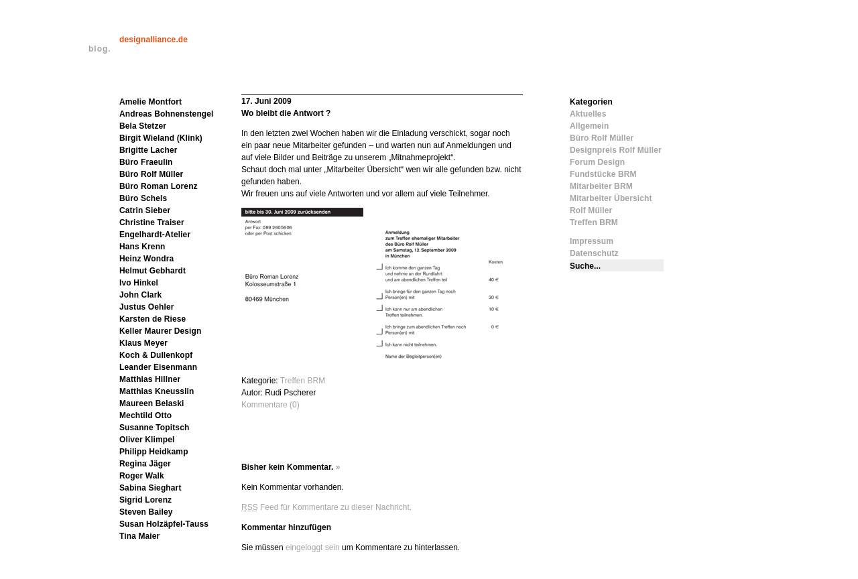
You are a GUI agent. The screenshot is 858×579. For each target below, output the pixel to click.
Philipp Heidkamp (153, 451)
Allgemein (589, 126)
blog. (99, 49)
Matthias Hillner (149, 379)
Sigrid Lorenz (145, 500)
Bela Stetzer (142, 126)
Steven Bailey (146, 512)
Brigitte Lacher (148, 150)
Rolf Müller (591, 210)
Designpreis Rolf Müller (616, 150)
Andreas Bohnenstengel (166, 114)
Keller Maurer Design (160, 331)
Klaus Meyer (143, 343)
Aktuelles (588, 114)
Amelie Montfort (150, 102)
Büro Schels (143, 198)
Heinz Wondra (146, 258)
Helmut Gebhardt (152, 270)
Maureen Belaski (151, 403)
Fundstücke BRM (603, 174)
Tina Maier (139, 536)
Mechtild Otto (145, 415)
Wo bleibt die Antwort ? (285, 113)
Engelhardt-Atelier (154, 234)
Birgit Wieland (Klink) (160, 138)
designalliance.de (153, 39)
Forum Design (597, 162)
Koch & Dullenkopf (155, 355)
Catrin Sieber (144, 210)
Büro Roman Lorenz (158, 186)
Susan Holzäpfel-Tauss (163, 524)
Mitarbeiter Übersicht (611, 198)
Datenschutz (594, 253)
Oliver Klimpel (146, 439)
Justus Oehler (146, 307)
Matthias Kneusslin (156, 391)
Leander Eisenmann (158, 367)
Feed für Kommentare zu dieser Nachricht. (326, 507)
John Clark (140, 295)
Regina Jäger (145, 463)
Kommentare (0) (270, 404)
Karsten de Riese (152, 319)
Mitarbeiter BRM (601, 186)
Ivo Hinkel (138, 282)
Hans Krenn (142, 246)
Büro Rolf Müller (151, 174)
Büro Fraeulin (146, 162)
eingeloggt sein (313, 547)
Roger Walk (141, 475)
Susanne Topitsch (154, 427)
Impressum (591, 241)
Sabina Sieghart (150, 488)
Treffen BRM (302, 380)
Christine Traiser (151, 222)
